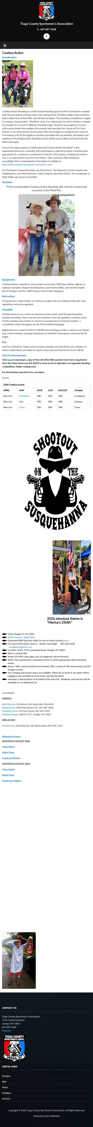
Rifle (4, 1081)
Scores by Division (11, 758)
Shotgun (6, 1076)
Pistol (5, 1087)
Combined (24, 396)
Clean (22, 407)
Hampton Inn (8, 707)
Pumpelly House (10, 711)
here (10, 359)
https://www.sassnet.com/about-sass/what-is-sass (27, 164)
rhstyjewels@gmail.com (20, 647)
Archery (6, 1098)
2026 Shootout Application (21, 637)
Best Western (8, 704)
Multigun (6, 1093)
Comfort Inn (8, 725)
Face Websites (53, 1116)
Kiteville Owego (10, 714)
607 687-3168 (46, 29)
